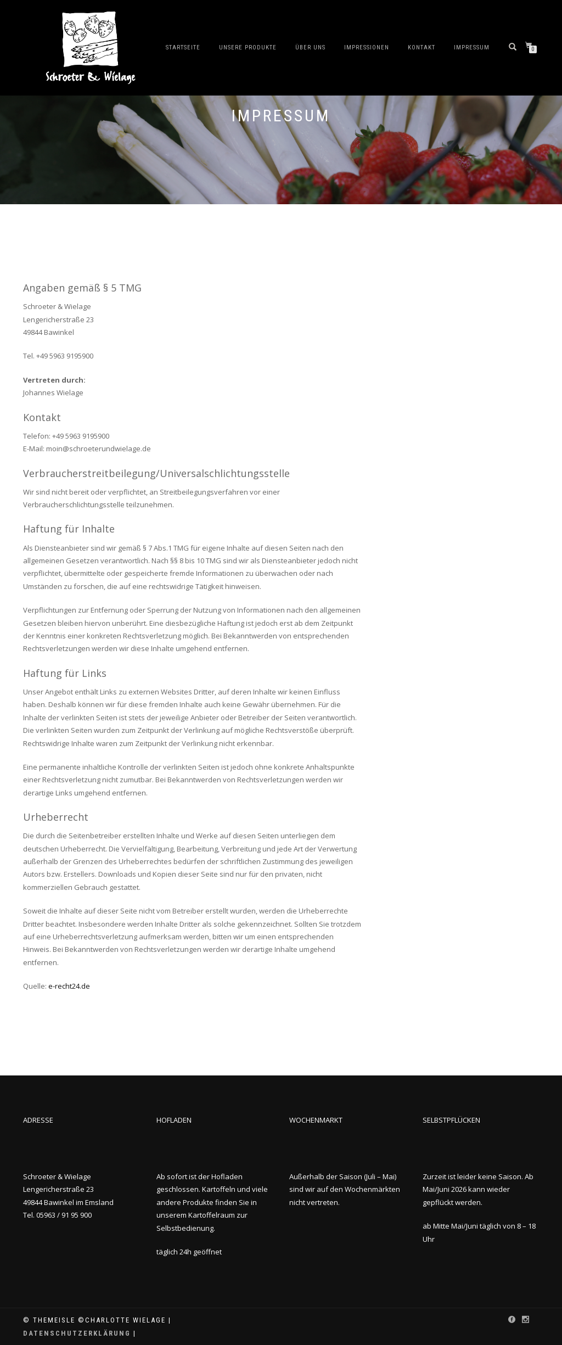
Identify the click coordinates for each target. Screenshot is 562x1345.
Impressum (472, 47)
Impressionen (366, 47)
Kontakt (421, 47)
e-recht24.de (69, 986)
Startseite (183, 47)
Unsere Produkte (248, 47)
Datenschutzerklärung (77, 1333)
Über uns (310, 47)
